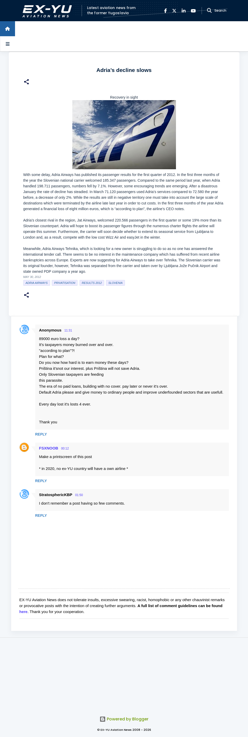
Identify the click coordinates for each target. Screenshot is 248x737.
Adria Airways (37, 282)
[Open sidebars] (7, 43)
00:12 (65, 448)
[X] (174, 11)
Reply (41, 434)
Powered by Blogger (124, 719)
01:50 (79, 495)
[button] (26, 82)
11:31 (68, 330)
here (23, 611)
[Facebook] (165, 11)
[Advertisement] (124, 674)
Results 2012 (92, 282)
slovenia (115, 282)
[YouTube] (193, 11)
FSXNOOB (48, 448)
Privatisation (64, 282)
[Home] (7, 28)
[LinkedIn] (184, 11)
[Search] (209, 10)
